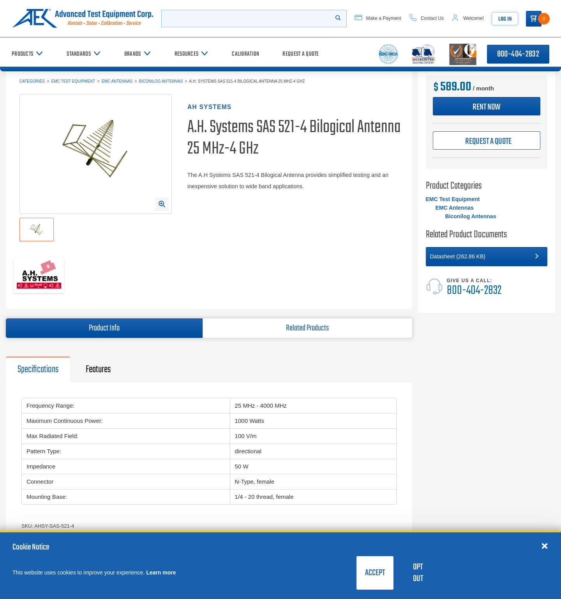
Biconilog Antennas (161, 81)
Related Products (307, 328)
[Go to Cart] (534, 19)
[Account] (468, 18)
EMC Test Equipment (73, 81)
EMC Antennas (117, 81)
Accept (375, 573)
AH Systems (209, 107)
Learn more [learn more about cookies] (161, 572)
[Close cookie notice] (545, 546)
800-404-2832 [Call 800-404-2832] (518, 54)
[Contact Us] (426, 18)
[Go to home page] (82, 18)
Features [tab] (98, 369)
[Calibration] (245, 54)
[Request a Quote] (300, 54)
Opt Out (418, 572)
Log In (505, 19)
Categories (32, 81)
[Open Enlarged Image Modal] (162, 204)
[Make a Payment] (378, 18)
